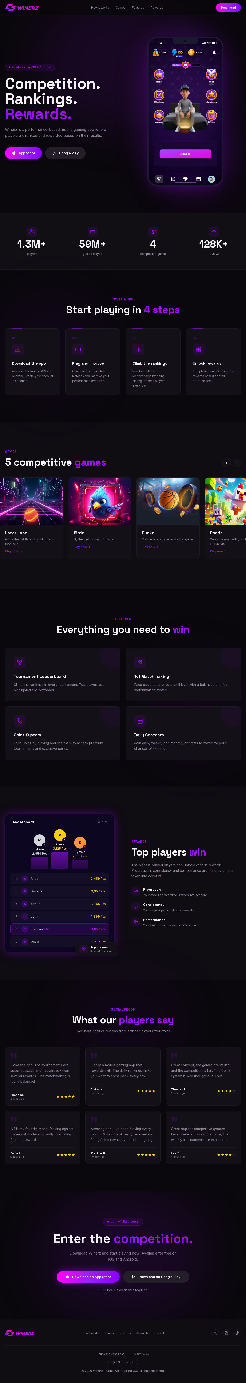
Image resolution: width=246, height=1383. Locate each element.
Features (138, 7)
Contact (158, 1333)
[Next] (237, 463)
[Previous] (226, 463)
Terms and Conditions (110, 1353)
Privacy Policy (140, 1353)
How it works (100, 7)
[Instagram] (226, 1333)
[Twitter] (215, 1333)
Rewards (157, 7)
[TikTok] (237, 1333)
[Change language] (123, 1362)
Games (120, 7)
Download (228, 7)
